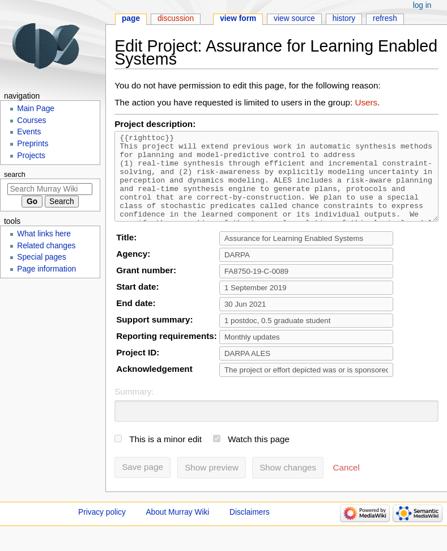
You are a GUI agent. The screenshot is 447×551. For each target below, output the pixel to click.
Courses (31, 120)
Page (131, 18)
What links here (44, 234)
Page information (46, 269)
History (344, 18)
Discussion (175, 18)
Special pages (41, 257)
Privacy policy (102, 529)
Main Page (35, 108)
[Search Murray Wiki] (49, 189)
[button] (346, 484)
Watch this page (259, 456)
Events (29, 132)
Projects (31, 155)
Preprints (32, 143)
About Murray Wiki (177, 529)
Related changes (46, 245)
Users (366, 102)
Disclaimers (249, 529)
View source (294, 18)
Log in (422, 5)
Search (14, 175)
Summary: (134, 408)
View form (238, 18)
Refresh (385, 18)
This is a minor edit (165, 456)
